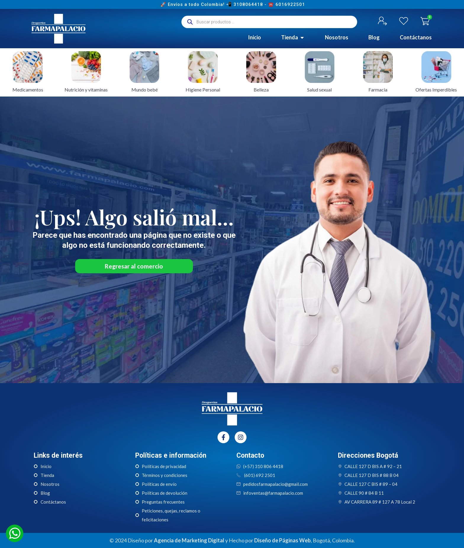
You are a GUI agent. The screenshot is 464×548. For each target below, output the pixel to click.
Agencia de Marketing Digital (189, 540)
